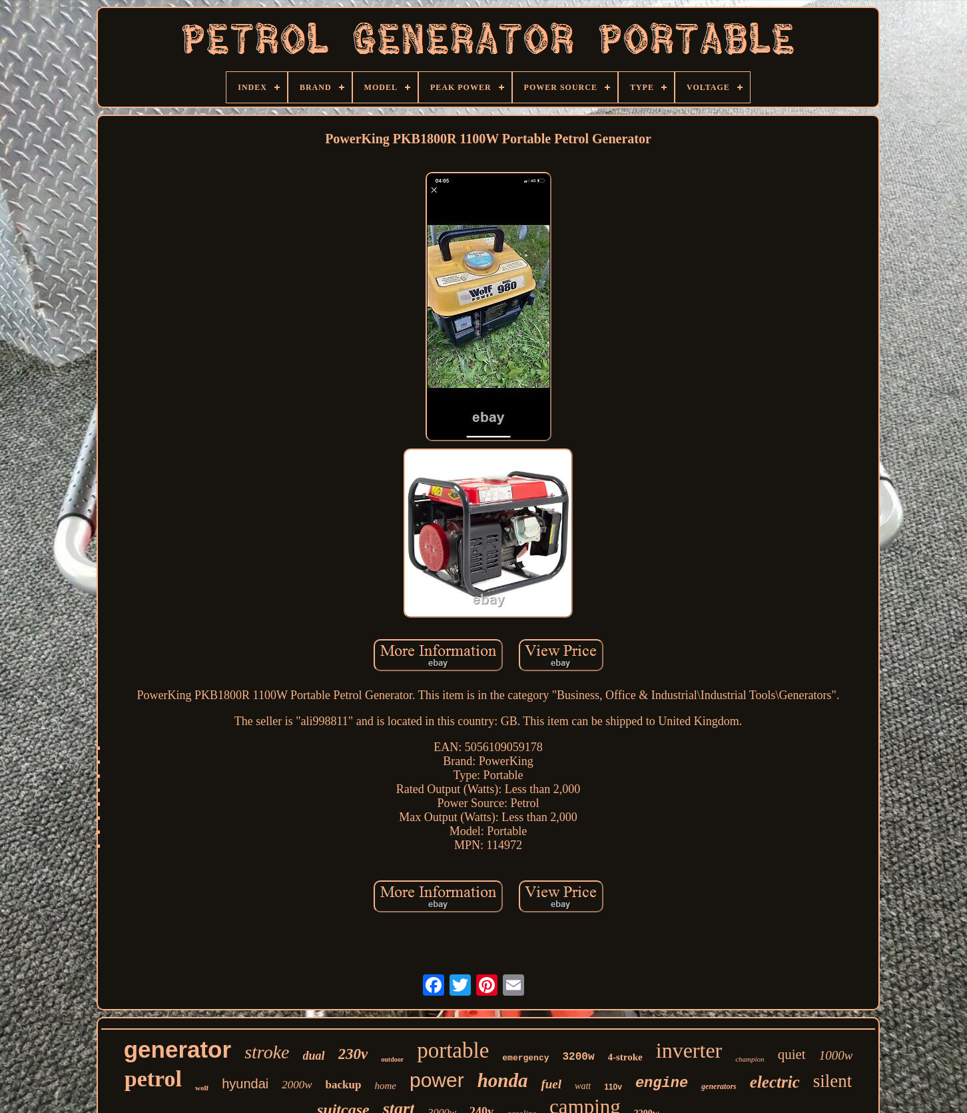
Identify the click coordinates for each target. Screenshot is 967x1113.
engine (661, 1083)
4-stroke (625, 1057)
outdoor (392, 1059)
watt (583, 1086)
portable (453, 1050)
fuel (551, 1084)
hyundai (245, 1083)
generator (177, 1049)
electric (775, 1082)
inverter (689, 1050)
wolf (201, 1088)
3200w (579, 1057)
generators (719, 1086)
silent (832, 1081)
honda (503, 1080)
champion (749, 1059)
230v (353, 1054)
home (385, 1085)
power (437, 1080)
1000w (836, 1055)
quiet (792, 1054)
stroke (266, 1052)
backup (344, 1084)
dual (314, 1055)
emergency (525, 1058)
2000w (297, 1084)
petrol (153, 1078)
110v (613, 1087)
